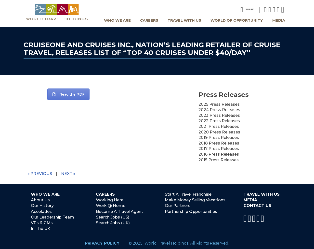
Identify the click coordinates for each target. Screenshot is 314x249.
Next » (68, 173)
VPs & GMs (42, 222)
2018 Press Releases (218, 143)
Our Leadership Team (52, 216)
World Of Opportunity (236, 20)
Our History (42, 205)
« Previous (39, 173)
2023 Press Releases (219, 115)
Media (278, 20)
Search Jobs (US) (112, 216)
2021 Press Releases (218, 126)
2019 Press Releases (218, 137)
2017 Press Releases (218, 148)
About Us (40, 200)
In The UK (40, 227)
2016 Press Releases (218, 154)
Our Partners (177, 205)
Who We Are (117, 20)
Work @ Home (110, 205)
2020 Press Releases (219, 132)
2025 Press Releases (219, 104)
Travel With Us (184, 20)
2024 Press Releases (219, 109)
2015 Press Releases (218, 160)
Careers (149, 20)
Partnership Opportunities (191, 211)
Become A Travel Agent (119, 211)
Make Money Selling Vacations (195, 200)
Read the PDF (68, 94)
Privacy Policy (102, 242)
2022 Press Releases (219, 120)
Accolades (41, 211)
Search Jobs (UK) (113, 222)
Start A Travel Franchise (188, 194)
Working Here (109, 200)
